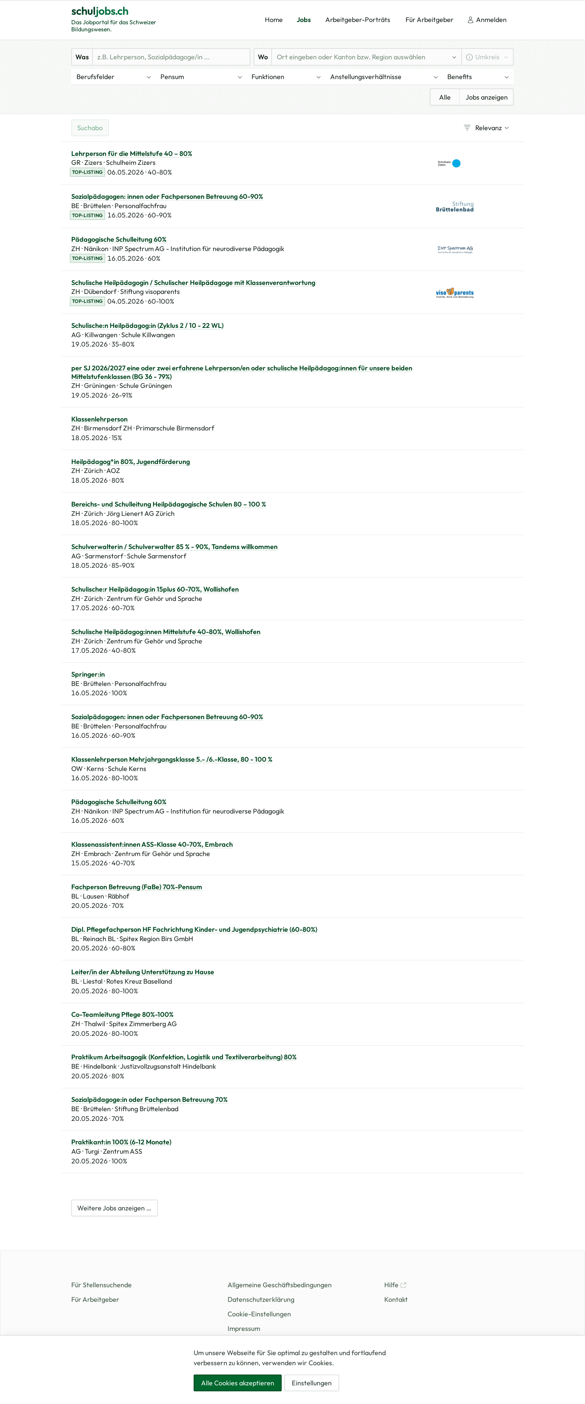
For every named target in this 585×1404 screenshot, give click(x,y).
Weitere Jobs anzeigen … (114, 1208)
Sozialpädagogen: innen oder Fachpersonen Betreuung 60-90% (167, 196)
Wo (263, 57)
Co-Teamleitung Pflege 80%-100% (122, 1014)
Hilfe (395, 1285)
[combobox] (361, 57)
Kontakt (396, 1299)
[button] (113, 77)
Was (82, 57)
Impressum (244, 1328)
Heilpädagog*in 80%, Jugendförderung (130, 462)
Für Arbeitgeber (95, 1299)
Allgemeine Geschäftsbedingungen (280, 1285)
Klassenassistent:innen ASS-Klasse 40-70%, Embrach (152, 844)
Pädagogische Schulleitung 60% (118, 239)
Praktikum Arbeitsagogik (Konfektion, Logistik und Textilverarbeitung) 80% (184, 1057)
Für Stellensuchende (101, 1285)
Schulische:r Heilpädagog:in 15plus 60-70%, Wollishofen (155, 589)
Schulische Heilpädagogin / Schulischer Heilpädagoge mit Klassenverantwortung (193, 283)
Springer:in (88, 674)
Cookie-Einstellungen (259, 1314)
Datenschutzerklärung (261, 1299)
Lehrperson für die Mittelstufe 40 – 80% (131, 154)
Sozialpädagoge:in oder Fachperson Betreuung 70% (149, 1100)
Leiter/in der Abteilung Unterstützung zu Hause (142, 972)
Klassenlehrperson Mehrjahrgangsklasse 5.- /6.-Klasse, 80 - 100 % (171, 759)
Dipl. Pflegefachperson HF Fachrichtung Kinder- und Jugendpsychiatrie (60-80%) (194, 929)
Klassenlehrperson (99, 419)
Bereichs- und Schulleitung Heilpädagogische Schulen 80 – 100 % (168, 504)
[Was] (171, 57)
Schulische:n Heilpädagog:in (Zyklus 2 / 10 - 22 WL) (147, 326)
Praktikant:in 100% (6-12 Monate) (121, 1142)
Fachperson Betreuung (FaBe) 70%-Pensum (136, 887)
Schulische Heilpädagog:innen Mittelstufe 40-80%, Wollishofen (165, 632)
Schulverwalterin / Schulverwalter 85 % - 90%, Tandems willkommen (174, 547)
